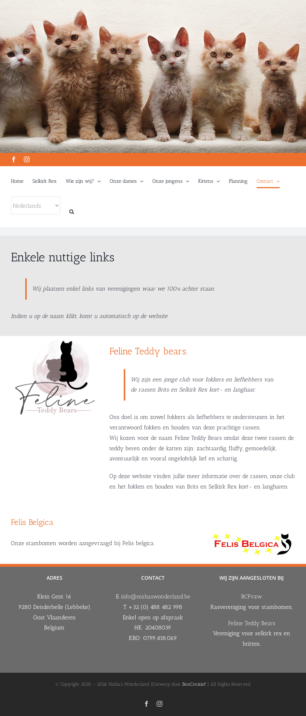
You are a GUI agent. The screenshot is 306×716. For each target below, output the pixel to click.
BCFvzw (251, 596)
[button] (71, 211)
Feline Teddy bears (147, 351)
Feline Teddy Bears (251, 622)
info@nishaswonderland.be (155, 596)
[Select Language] (35, 205)
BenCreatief (194, 683)
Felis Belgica (32, 522)
